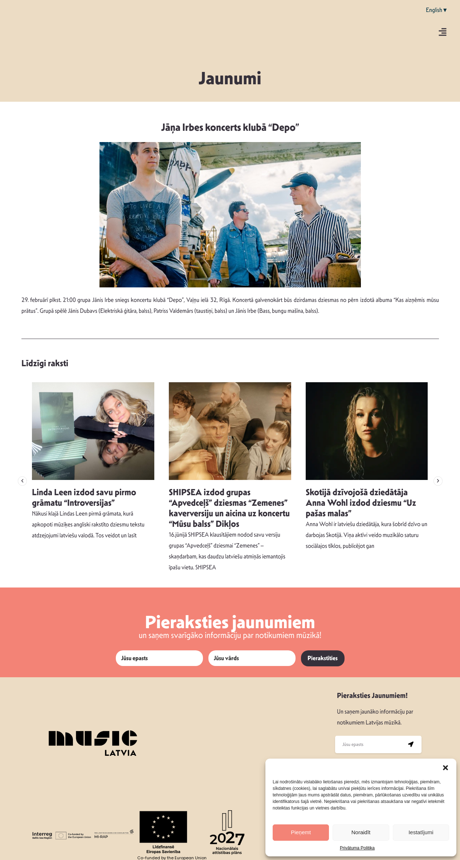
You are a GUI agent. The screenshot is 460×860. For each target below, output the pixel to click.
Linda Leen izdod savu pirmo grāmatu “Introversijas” (84, 497)
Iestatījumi (420, 832)
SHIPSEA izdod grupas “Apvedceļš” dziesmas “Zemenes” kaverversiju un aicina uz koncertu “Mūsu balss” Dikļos (229, 508)
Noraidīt (361, 832)
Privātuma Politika (357, 848)
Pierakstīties (323, 658)
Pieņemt (301, 832)
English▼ (437, 10)
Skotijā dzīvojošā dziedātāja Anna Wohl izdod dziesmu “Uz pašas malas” (361, 503)
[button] (445, 767)
